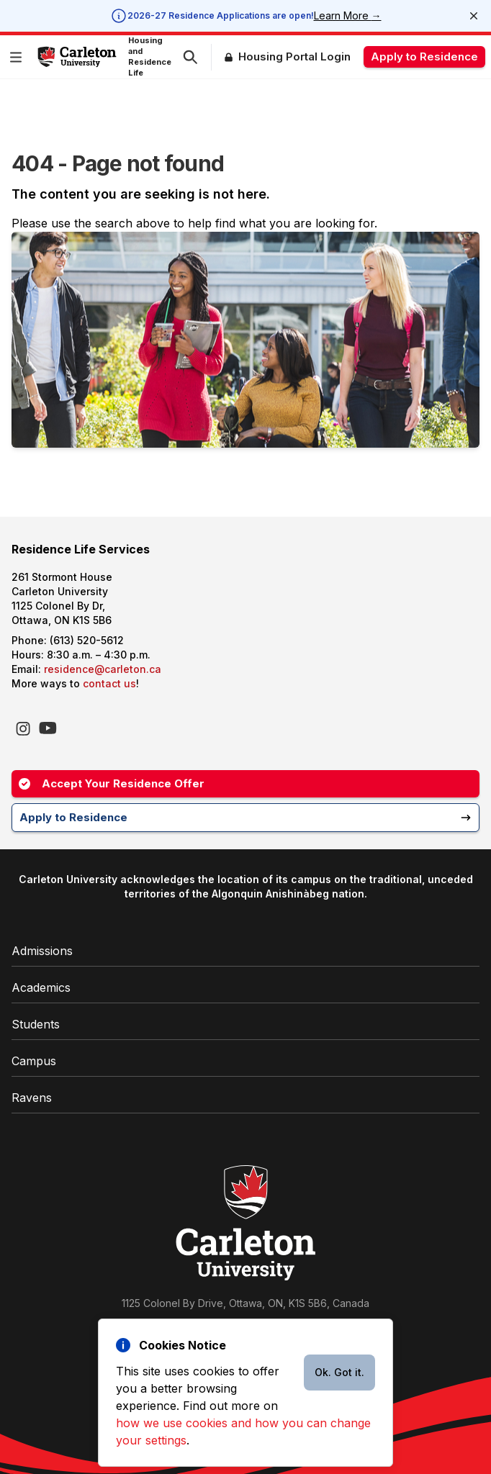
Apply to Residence (424, 56)
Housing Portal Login (294, 56)
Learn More (348, 15)
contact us (109, 683)
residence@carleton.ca (102, 669)
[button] (18, 57)
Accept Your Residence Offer (111, 783)
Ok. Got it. (339, 1372)
